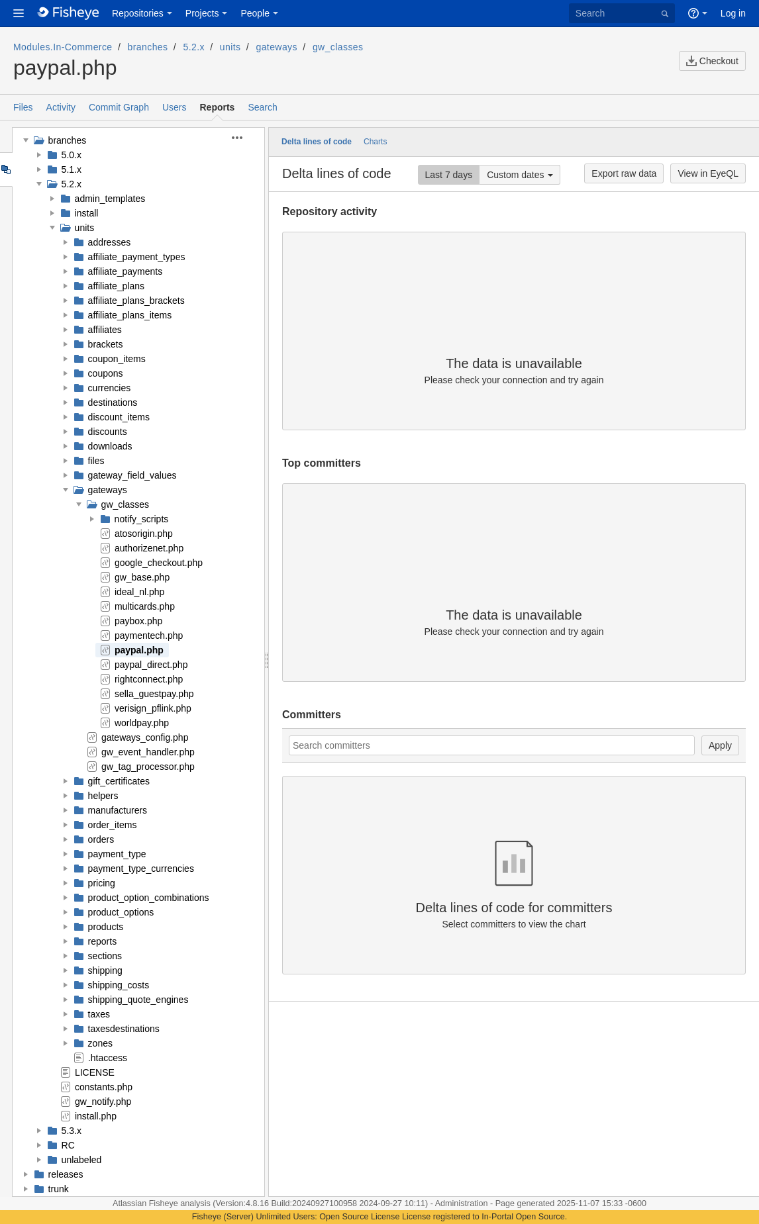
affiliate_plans (116, 286)
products (106, 926)
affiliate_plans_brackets (136, 300)
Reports (217, 107)
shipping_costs (119, 985)
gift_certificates (119, 781)
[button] (18, 13)
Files (23, 107)
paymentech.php (149, 635)
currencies (109, 388)
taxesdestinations (124, 1028)
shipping (105, 970)
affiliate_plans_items (130, 315)
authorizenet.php (149, 548)
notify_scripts (142, 519)
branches (148, 47)
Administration (461, 1203)
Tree (5, 169)
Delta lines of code (316, 141)
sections (105, 956)
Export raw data (623, 173)
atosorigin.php (144, 533)
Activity (61, 107)
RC (68, 1145)
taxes (99, 1014)
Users (174, 107)
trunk (58, 1189)
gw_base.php (142, 577)
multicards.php (145, 606)
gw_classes (338, 47)
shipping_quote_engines (138, 999)
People (255, 13)
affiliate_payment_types (136, 257)
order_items (112, 825)
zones (100, 1043)
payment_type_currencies (141, 868)
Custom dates (515, 174)
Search (262, 107)
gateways (276, 47)
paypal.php (139, 650)
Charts (375, 141)
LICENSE (95, 1072)
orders (101, 839)
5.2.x (193, 47)
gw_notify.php (103, 1101)
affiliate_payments (125, 271)
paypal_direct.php (151, 664)
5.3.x (71, 1130)
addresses (109, 242)
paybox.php (138, 621)
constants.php (103, 1087)
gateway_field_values (132, 475)
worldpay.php (142, 723)
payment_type (117, 854)
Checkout (712, 61)
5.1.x (71, 169)
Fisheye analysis (181, 1203)
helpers (103, 795)
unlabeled (82, 1159)
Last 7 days (449, 174)
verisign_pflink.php (153, 708)
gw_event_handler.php (148, 752)
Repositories (138, 13)
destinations (113, 402)
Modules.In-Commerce (63, 47)
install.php (96, 1116)
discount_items (119, 417)
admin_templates (110, 198)
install (87, 213)
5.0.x (71, 155)
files (96, 460)
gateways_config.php (145, 737)
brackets (105, 344)
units (230, 47)
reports (102, 941)
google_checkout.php (159, 562)
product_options (121, 912)
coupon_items (117, 358)
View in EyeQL (708, 173)
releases (65, 1174)
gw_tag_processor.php (148, 766)
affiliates (105, 329)
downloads (110, 446)
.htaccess (107, 1058)
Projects (202, 13)
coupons (105, 373)
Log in (733, 13)
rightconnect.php (149, 679)
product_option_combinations (148, 897)
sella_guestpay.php (154, 693)
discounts (107, 431)
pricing (101, 883)
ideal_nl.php (140, 592)
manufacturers (117, 810)
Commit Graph (119, 107)
